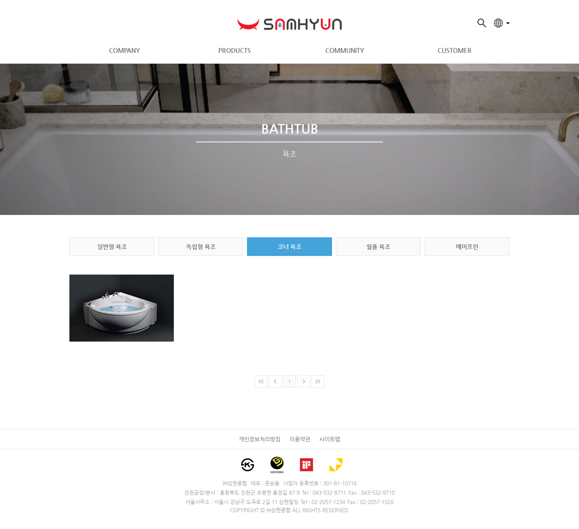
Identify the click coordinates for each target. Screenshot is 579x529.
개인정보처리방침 (260, 439)
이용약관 (300, 439)
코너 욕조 (289, 246)
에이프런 (467, 246)
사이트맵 (329, 439)
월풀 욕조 (378, 246)
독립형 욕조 (201, 246)
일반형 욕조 (112, 246)
